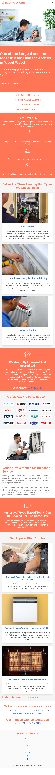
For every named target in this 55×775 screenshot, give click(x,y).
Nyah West (14, 711)
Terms (27, 749)
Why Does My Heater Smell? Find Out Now (27, 679)
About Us (27, 738)
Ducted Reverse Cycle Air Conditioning (27, 278)
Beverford (45, 711)
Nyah (7, 711)
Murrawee (39, 713)
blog (36, 697)
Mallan (32, 713)
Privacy (27, 752)
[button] (52, 2)
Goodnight (28, 711)
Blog (27, 745)
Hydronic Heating (27, 330)
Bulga (27, 713)
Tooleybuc (37, 711)
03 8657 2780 (18, 83)
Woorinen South (18, 713)
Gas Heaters (27, 226)
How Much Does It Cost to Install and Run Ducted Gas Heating (27, 578)
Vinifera (21, 711)
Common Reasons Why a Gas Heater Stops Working (27, 628)
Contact (27, 742)
